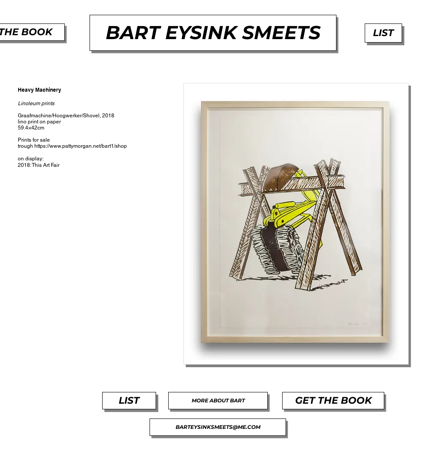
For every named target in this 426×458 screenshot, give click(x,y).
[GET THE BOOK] (333, 400)
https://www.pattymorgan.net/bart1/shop (80, 146)
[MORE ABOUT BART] (218, 400)
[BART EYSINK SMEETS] (213, 33)
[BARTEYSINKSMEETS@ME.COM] (218, 427)
